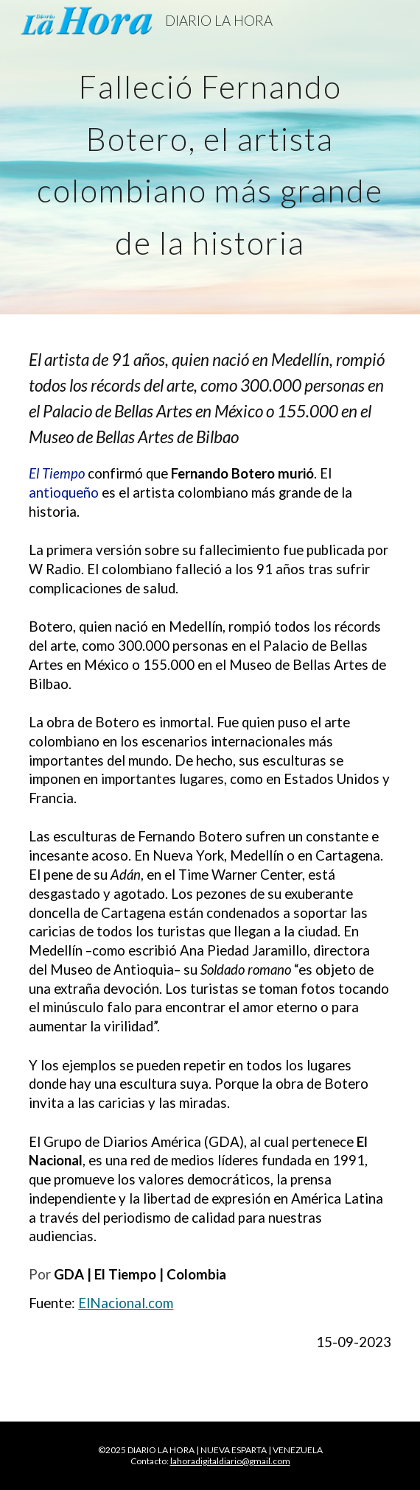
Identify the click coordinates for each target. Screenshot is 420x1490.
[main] (209, 157)
